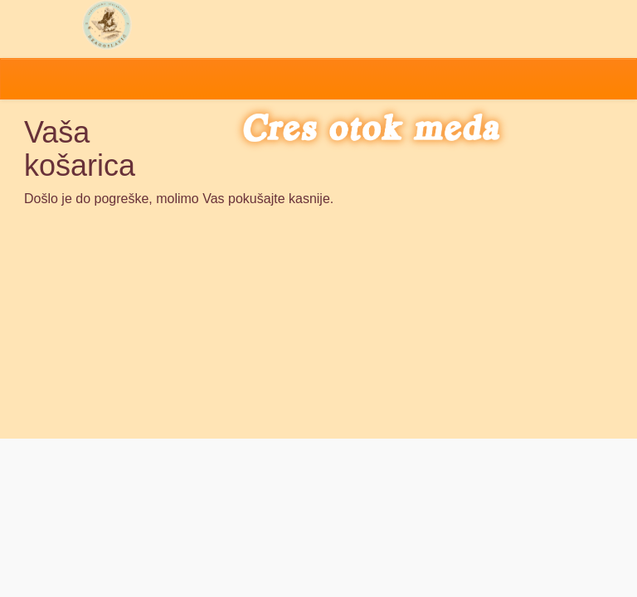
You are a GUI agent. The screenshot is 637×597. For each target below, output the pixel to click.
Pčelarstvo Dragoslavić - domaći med (107, 25)
